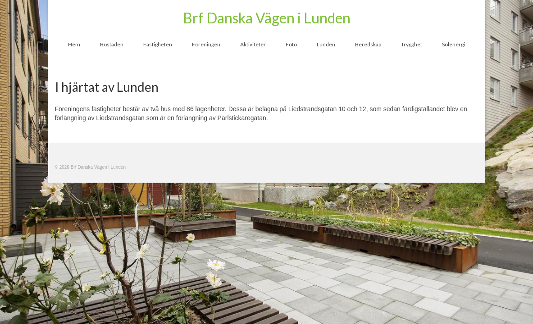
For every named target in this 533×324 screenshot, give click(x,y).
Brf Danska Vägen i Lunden (267, 18)
